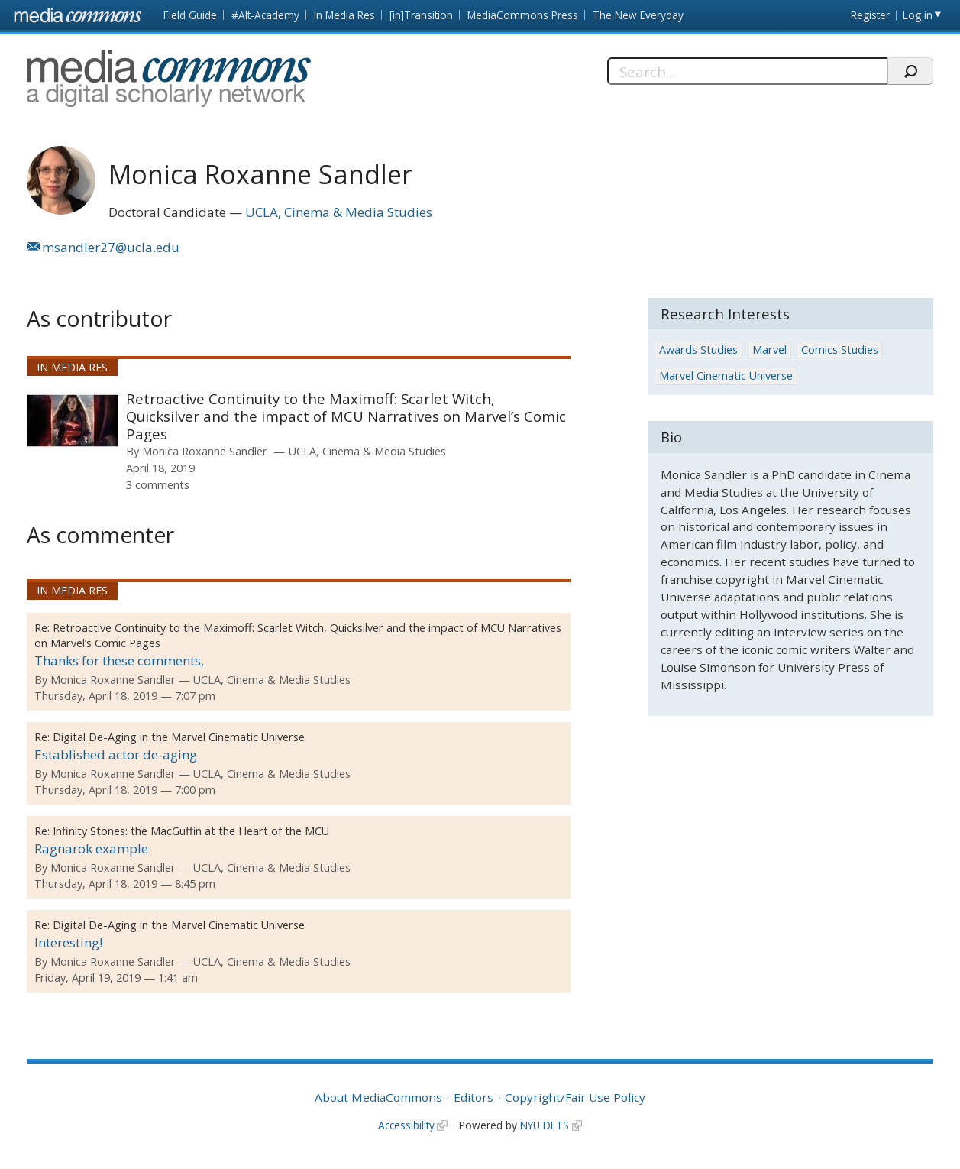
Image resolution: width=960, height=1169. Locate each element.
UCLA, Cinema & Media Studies (338, 212)
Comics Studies (839, 349)
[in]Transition (421, 15)
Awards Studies (698, 349)
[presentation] (72, 420)
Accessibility (406, 1125)
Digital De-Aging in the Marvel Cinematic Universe (179, 737)
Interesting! (68, 942)
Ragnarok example (91, 848)
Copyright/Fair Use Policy (575, 1097)
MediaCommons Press (522, 15)
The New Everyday (638, 15)
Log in (918, 15)
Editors (473, 1097)
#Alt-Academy (265, 15)
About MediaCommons (378, 1097)
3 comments (157, 484)
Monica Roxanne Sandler (204, 450)
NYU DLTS (544, 1125)
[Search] (747, 71)
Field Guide (190, 15)
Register (870, 15)
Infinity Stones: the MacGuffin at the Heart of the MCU (191, 831)
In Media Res (344, 15)
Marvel (769, 349)
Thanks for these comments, (119, 660)
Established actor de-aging (115, 754)
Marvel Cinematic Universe (726, 375)
